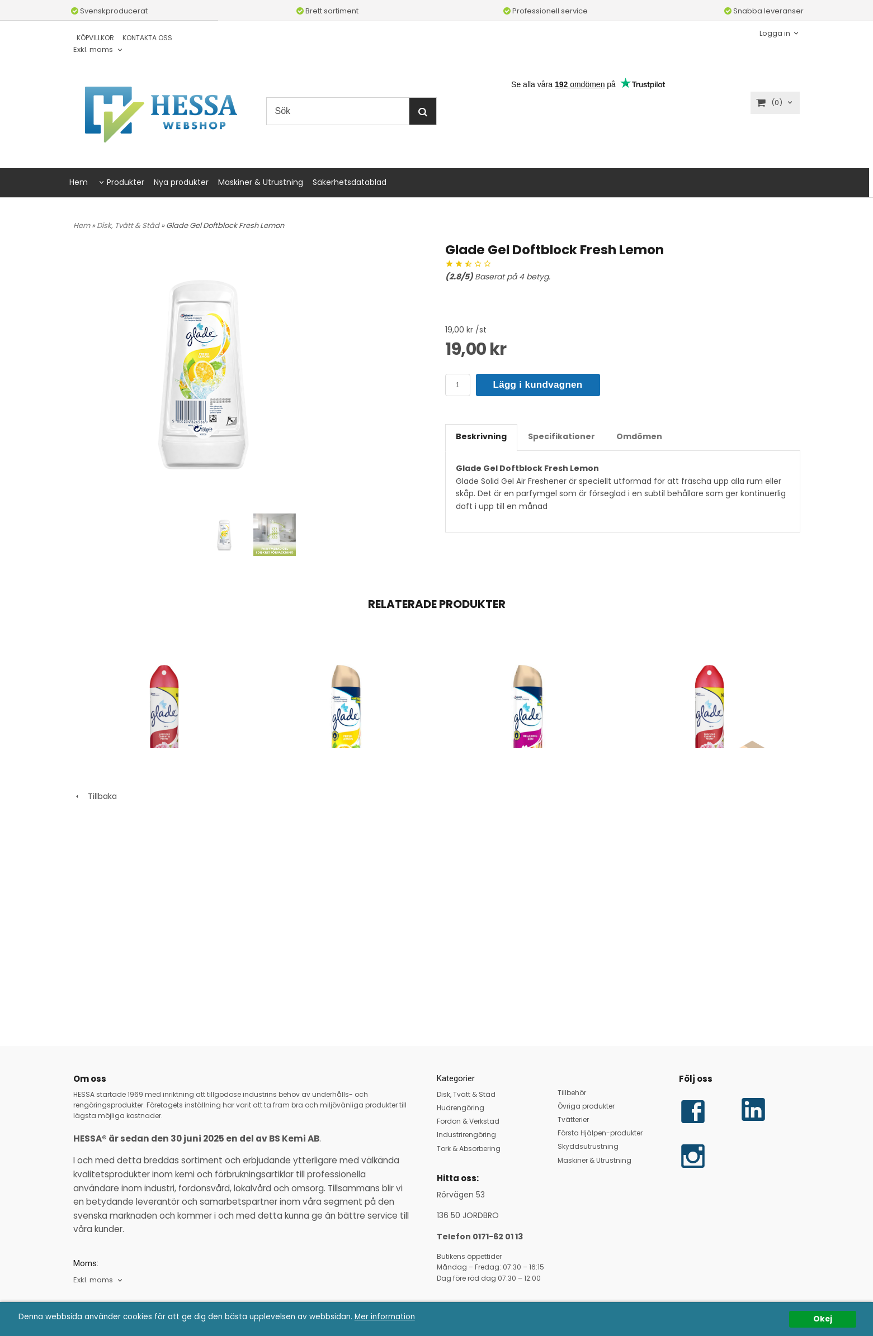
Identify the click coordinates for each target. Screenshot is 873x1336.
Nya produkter (181, 182)
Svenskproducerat (109, 11)
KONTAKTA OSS (147, 37)
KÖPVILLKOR (95, 37)
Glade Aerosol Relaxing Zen (496, 827)
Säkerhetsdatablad (349, 182)
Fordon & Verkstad (468, 1121)
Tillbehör (572, 1092)
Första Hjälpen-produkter (600, 1133)
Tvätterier (573, 1119)
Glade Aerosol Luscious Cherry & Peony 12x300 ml (700, 831)
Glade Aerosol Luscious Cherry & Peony (155, 827)
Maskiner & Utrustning (260, 182)
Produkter (125, 182)
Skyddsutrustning (588, 1146)
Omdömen (639, 436)
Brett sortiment (327, 11)
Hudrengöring (460, 1107)
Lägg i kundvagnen (538, 384)
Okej (822, 1319)
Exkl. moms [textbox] (93, 50)
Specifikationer (561, 436)
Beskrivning (481, 436)
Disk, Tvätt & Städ (129, 225)
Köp (415, 914)
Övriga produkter (586, 1106)
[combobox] (98, 50)
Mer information (385, 1316)
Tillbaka (95, 972)
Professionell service (545, 11)
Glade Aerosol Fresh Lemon (314, 827)
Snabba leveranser (764, 11)
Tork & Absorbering (469, 1148)
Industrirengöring (466, 1135)
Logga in (774, 32)
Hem (78, 182)
